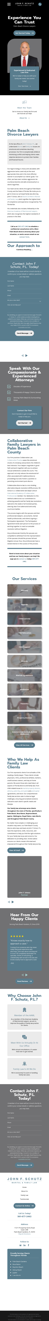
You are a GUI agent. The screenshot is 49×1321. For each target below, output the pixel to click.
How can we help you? (14, 305)
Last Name (10, 286)
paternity (17, 791)
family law (29, 147)
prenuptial (24, 791)
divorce (19, 147)
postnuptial (35, 791)
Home (24, 1187)
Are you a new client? (13, 300)
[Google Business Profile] (20, 1245)
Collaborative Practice (14, 460)
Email (9, 295)
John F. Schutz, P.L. (28, 144)
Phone (9, 291)
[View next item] (26, 355)
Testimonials (24, 1199)
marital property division (31, 788)
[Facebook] (28, 1245)
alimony (10, 791)
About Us (24, 1191)
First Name (10, 281)
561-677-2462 (24, 1217)
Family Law (24, 1195)
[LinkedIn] (24, 1245)
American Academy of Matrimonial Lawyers (22, 211)
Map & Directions (24, 1234)
